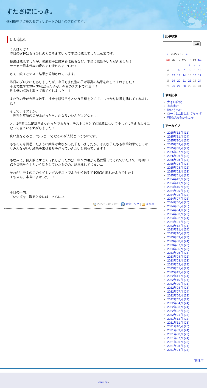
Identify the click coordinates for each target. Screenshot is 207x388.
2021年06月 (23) (178, 342)
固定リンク (132, 204)
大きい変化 (174, 102)
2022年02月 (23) (178, 311)
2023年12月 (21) (178, 225)
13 (178, 75)
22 (189, 80)
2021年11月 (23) (178, 322)
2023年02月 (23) (178, 264)
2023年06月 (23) (178, 249)
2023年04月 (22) (178, 256)
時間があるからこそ (180, 117)
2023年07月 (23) (178, 245)
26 (173, 86)
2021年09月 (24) (178, 330)
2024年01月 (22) (178, 222)
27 (178, 86)
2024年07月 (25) (178, 198)
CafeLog (103, 382)
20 (178, 80)
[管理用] (199, 360)
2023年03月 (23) (178, 260)
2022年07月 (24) (178, 291)
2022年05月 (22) (178, 299)
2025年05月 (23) (178, 159)
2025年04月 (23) (178, 163)
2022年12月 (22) (178, 272)
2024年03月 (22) (178, 214)
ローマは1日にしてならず (184, 113)
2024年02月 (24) (178, 218)
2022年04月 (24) (178, 303)
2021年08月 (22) (178, 334)
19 (173, 80)
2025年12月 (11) (178, 132)
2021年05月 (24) (178, 346)
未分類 (150, 204)
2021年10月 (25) (178, 326)
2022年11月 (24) (178, 276)
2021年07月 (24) (178, 338)
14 (184, 75)
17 (199, 75)
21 (184, 80)
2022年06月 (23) (178, 295)
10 (199, 70)
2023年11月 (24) (178, 229)
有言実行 (173, 106)
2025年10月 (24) (178, 140)
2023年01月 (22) (178, 268)
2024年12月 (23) (178, 179)
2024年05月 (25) (178, 206)
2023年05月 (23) (178, 252)
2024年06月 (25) (178, 202)
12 (173, 75)
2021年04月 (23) (178, 349)
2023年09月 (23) (178, 237)
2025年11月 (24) (178, 136)
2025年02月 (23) (178, 171)
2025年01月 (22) (178, 175)
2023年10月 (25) (178, 233)
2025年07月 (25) (178, 152)
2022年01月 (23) (178, 314)
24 (199, 80)
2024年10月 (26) (178, 187)
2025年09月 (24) (178, 144)
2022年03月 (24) (178, 307)
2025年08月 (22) (178, 148)
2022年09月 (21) (178, 283)
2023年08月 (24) (178, 241)
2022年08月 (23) (178, 287)
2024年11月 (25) (178, 183)
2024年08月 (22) (178, 194)
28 (184, 86)
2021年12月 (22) (178, 318)
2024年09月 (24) (178, 191)
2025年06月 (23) (178, 156)
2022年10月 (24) (178, 280)
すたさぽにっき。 (31, 11)
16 (194, 75)
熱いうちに (174, 110)
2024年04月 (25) (178, 210)
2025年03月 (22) (178, 167)
